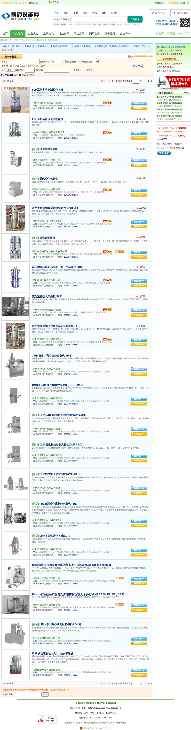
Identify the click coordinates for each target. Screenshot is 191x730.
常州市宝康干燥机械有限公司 (47, 221)
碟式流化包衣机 (49, 178)
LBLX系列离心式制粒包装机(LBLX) (60, 624)
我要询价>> (139, 103)
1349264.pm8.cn (71, 643)
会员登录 (159, 2)
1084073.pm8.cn (71, 286)
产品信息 (18, 33)
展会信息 (110, 33)
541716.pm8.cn (70, 675)
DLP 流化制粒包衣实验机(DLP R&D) (61, 444)
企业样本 (125, 33)
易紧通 (171, 33)
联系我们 (112, 703)
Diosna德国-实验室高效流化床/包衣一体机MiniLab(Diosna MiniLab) (72, 564)
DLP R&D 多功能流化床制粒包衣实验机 (63, 415)
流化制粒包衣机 (49, 149)
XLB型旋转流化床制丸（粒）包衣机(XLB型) (57, 267)
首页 (5, 33)
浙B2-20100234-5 (113, 708)
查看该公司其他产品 (44, 108)
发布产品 (158, 13)
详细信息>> (139, 108)
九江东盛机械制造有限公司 (46, 638)
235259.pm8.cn (70, 226)
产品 (22, 40)
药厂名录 (94, 33)
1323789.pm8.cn (71, 374)
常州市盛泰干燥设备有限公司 (47, 309)
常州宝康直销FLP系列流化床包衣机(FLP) (56, 326)
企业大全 (33, 33)
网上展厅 (79, 33)
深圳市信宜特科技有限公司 (46, 160)
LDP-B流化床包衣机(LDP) (55, 535)
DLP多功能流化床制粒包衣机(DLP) (60, 474)
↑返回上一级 (8, 46)
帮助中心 (184, 2)
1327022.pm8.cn (71, 315)
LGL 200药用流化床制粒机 (47, 119)
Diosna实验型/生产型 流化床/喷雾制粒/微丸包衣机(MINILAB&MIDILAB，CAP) (78, 594)
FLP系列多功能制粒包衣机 (47, 89)
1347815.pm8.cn (71, 108)
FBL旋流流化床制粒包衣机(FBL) (59, 503)
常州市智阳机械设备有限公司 (47, 368)
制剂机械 (30, 40)
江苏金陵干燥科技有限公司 (46, 669)
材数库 (160, 33)
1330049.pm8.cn (71, 257)
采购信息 (48, 33)
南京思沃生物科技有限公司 (46, 578)
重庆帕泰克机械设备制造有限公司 (50, 251)
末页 (120, 81)
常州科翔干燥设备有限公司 (46, 280)
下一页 (115, 81)
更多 (135, 24)
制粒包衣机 (53, 40)
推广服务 (90, 703)
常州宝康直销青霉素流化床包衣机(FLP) (55, 207)
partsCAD (183, 33)
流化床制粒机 (47, 237)
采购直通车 (180, 13)
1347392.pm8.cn (71, 165)
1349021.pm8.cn (71, 583)
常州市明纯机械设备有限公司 (47, 103)
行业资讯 (64, 33)
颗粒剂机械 (41, 40)
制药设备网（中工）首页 (14, 2)
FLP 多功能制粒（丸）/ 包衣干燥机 (52, 653)
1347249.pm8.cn (71, 138)
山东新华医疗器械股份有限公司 (49, 132)
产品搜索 (135, 19)
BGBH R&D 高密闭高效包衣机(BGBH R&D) (58, 385)
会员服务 (173, 2)
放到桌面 (33, 2)
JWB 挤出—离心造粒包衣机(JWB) (52, 355)
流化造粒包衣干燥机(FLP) (47, 296)
